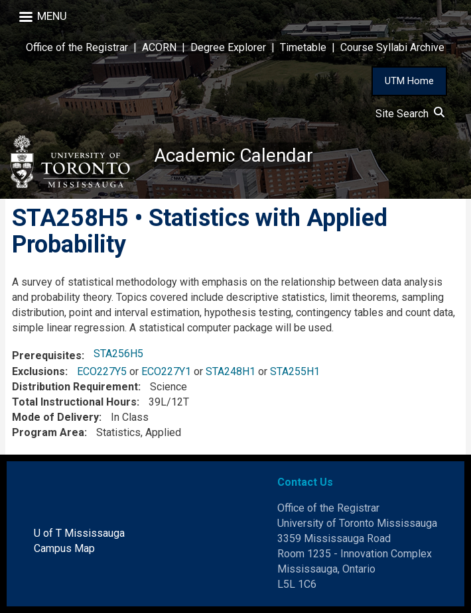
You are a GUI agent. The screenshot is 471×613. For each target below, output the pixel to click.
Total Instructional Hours (74, 402)
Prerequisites (47, 355)
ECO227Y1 (166, 371)
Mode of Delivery (55, 417)
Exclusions (38, 371)
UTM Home (409, 81)
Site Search (409, 113)
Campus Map (64, 548)
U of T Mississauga (79, 533)
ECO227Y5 (102, 371)
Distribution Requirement (75, 386)
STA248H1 (230, 371)
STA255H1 (295, 371)
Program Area (48, 432)
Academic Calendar (233, 155)
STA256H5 (118, 353)
